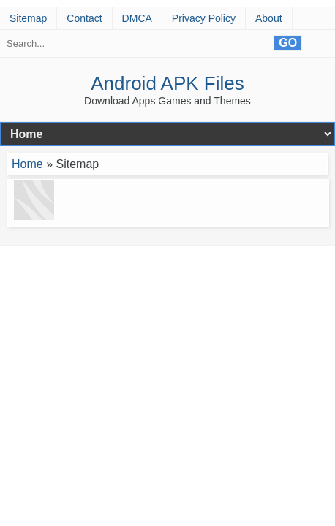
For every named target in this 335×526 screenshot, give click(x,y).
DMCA (137, 18)
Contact (84, 18)
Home (27, 164)
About (268, 18)
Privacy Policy (204, 18)
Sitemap (28, 18)
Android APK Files (167, 83)
